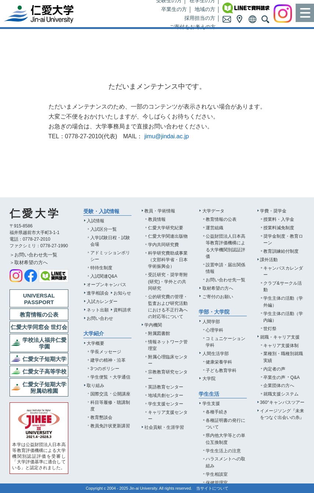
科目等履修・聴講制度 (110, 406)
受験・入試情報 (101, 211)
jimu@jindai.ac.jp (166, 136)
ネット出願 (98, 310)
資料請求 (122, 310)
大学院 (209, 378)
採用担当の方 (199, 18)
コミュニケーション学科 (225, 342)
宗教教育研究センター (168, 375)
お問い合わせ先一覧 (225, 279)
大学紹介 (93, 333)
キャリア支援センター (168, 415)
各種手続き (217, 412)
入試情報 (95, 220)
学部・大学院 (214, 312)
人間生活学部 (215, 353)
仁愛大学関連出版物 (168, 236)
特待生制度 (101, 267)
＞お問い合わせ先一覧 (33, 255)
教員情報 (157, 219)
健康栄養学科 (219, 362)
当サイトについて (212, 488)
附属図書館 (159, 333)
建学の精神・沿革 (108, 360)
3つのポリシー (104, 368)
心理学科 (214, 330)
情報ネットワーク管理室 (168, 345)
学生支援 (211, 403)
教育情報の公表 (221, 219)
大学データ (213, 210)
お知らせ (122, 293)
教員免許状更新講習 (110, 425)
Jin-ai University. (143, 488)
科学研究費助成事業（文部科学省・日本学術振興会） (168, 260)
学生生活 (209, 394)
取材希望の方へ (217, 288)
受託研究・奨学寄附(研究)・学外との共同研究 (168, 281)
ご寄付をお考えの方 (192, 27)
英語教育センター (165, 387)
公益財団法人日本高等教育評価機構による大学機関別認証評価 (225, 246)
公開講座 (121, 394)
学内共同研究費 (163, 244)
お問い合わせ (100, 318)
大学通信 (121, 377)
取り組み (95, 385)
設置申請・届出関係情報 (225, 268)
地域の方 (205, 9)
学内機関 (153, 325)
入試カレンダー (102, 301)
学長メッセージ (105, 351)
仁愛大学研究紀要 (165, 227)
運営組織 (214, 227)
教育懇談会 (101, 417)
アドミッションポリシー (110, 256)
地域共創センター (165, 395)
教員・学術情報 (159, 210)
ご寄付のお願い (217, 296)
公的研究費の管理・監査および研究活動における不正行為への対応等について (168, 306)
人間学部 (211, 321)
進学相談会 (98, 293)
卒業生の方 (174, 9)
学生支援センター (165, 403)
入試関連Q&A (104, 276)
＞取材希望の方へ (29, 262)
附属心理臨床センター (168, 360)
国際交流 (99, 394)
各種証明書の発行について (225, 424)
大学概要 (95, 343)
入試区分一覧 (103, 229)
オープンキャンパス (106, 284)
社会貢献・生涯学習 (164, 427)
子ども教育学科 (221, 370)
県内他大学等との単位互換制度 (225, 439)
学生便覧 (99, 377)
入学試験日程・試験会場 (110, 241)
